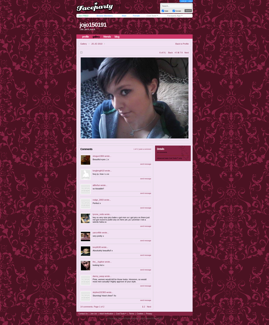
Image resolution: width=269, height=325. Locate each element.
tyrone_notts (98, 214)
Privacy (149, 314)
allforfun (96, 185)
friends (107, 36)
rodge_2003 (98, 200)
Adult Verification (106, 314)
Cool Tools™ (152, 16)
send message (145, 164)
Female (136, 16)
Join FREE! (83, 16)
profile (85, 36)
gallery (96, 36)
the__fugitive (98, 262)
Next (186, 52)
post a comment (145, 149)
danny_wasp (98, 276)
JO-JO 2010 (96, 44)
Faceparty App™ (175, 16)
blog (117, 36)
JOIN (190, 1)
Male (124, 16)
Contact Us (83, 314)
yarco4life (97, 232)
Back (170, 52)
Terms (131, 314)
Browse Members (105, 16)
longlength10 (98, 171)
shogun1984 (98, 156)
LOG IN (183, 1)
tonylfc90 (97, 247)
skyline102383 (99, 292)
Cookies (140, 314)
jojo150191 (93, 24)
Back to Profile (182, 44)
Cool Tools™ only (175, 158)
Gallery (83, 44)
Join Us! (93, 314)
